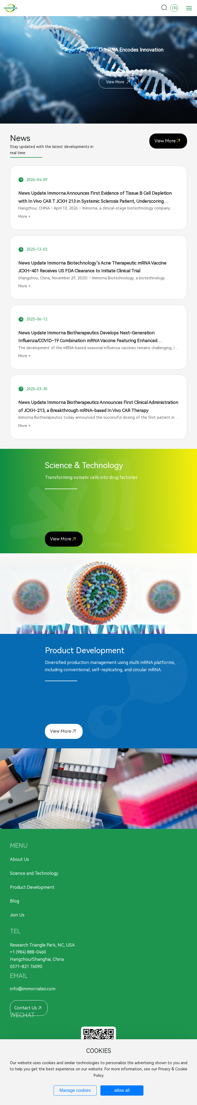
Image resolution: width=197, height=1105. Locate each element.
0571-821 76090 (26, 966)
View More (118, 82)
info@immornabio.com (32, 988)
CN (174, 8)
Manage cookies (75, 1090)
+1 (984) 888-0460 (28, 952)
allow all (122, 1090)
